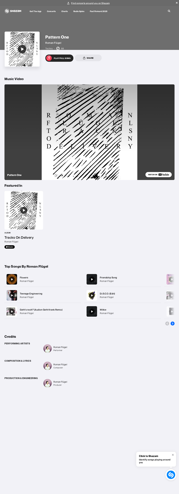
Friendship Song (108, 262)
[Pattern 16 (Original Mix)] (172, 296)
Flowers (24, 262)
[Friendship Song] (122, 264)
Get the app (35, 11)
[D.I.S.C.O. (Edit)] (122, 280)
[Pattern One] (22, 37)
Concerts (51, 11)
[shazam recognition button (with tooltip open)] (171, 474)
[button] (177, 2)
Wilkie (103, 294)
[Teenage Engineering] (42, 280)
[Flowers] (42, 264)
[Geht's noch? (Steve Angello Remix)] (172, 280)
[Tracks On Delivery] (23, 205)
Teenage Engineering (31, 278)
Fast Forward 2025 (98, 11)
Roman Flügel (27, 266)
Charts (64, 11)
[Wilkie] (122, 296)
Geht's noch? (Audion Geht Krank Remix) (41, 294)
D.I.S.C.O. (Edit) (107, 278)
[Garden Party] (172, 264)
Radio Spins (78, 11)
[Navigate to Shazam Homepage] (14, 11)
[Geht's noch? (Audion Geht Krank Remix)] (42, 296)
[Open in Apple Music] (59, 45)
